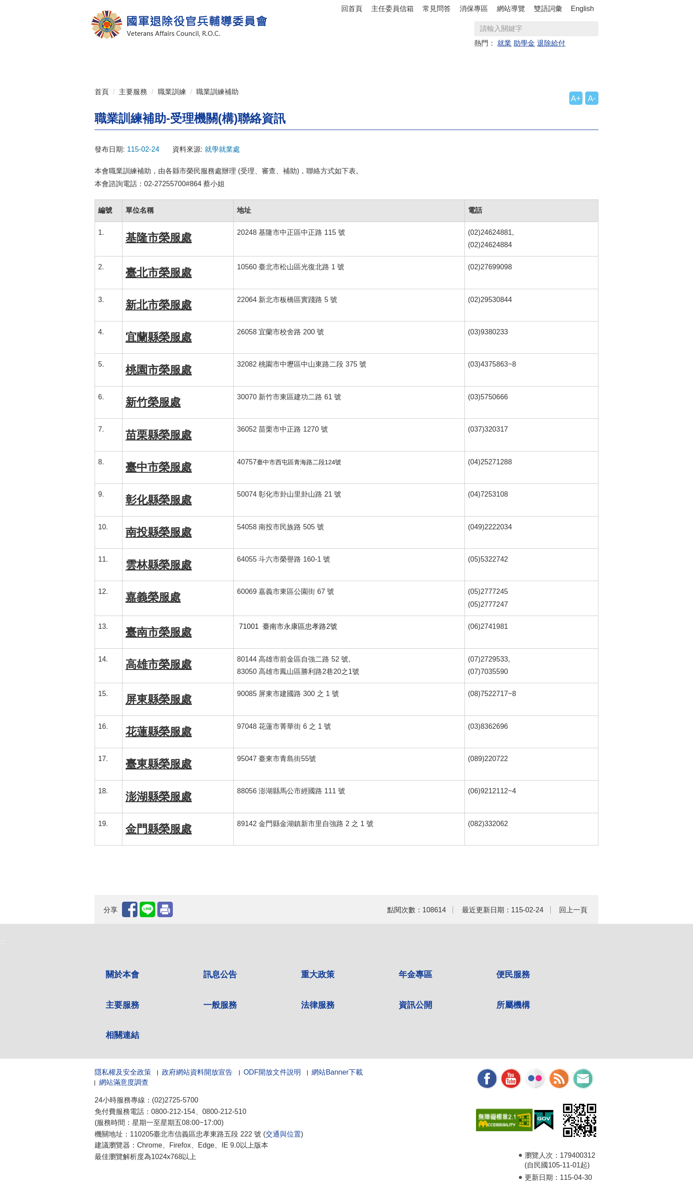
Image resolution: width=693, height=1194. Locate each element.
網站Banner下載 (337, 1072)
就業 (504, 43)
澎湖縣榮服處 (159, 796)
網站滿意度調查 (123, 1082)
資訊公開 (415, 1005)
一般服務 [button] (389, 62)
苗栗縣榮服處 (159, 435)
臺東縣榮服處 (159, 764)
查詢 (591, 28)
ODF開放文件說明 (272, 1072)
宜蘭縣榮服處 (159, 337)
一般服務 (220, 1005)
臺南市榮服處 (159, 632)
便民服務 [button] (304, 62)
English (582, 8)
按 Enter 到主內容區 (39, 6)
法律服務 (318, 1005)
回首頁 (351, 8)
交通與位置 (283, 1134)
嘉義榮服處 (153, 597)
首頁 (102, 92)
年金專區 (262, 62)
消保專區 (474, 8)
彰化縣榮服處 (159, 500)
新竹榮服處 (153, 402)
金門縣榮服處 (159, 829)
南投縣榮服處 (159, 532)
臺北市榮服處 (159, 272)
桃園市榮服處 (159, 370)
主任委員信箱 (392, 8)
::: (97, 58)
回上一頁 (573, 910)
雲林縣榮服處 (159, 565)
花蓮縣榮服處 (159, 731)
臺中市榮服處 (159, 467)
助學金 (524, 43)
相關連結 (122, 1035)
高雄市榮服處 (159, 664)
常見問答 (437, 8)
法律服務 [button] (431, 62)
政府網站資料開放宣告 (197, 1072)
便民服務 (513, 974)
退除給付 (551, 43)
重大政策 (219, 62)
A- (592, 98)
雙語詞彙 (548, 8)
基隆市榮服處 (159, 237)
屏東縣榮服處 (159, 699)
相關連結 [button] (559, 62)
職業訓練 (172, 92)
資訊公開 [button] (474, 62)
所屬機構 (513, 1005)
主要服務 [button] (346, 62)
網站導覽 (511, 8)
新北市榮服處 (159, 304)
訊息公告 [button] (177, 62)
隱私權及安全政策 (123, 1072)
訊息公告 (220, 974)
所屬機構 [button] (516, 62)
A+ (576, 98)
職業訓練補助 (217, 92)
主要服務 (133, 92)
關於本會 (122, 974)
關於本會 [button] (134, 62)
